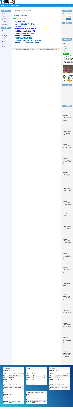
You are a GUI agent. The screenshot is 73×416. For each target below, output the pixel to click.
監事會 (64, 45)
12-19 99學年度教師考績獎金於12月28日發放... (48, 49)
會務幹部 (3, 15)
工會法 (3, 19)
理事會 (64, 43)
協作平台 (3, 41)
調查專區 (3, 46)
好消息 (14, 18)
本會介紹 (3, 13)
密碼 (63, 16)
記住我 (63, 19)
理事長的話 (4, 18)
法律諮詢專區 (4, 35)
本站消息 (18, 10)
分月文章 (23, 10)
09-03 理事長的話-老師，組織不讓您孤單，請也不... (24, 49)
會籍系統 (3, 38)
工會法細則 (4, 21)
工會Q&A (3, 16)
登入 (70, 5)
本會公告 (3, 30)
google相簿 (4, 36)
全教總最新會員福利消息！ (21, 15)
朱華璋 (17, 18)
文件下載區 (4, 33)
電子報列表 (28, 10)
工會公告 (19, 18)
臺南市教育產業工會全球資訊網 (8, 5)
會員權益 (3, 31)
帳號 (63, 13)
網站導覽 (3, 47)
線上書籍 (3, 43)
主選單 (18, 5)
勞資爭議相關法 (5, 24)
